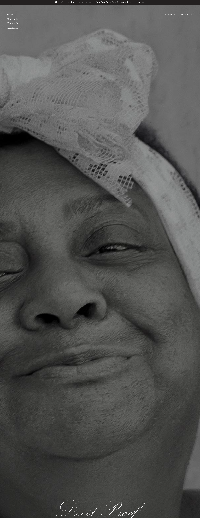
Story (10, 15)
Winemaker (13, 19)
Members (170, 14)
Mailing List (186, 14)
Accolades (12, 28)
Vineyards (12, 23)
